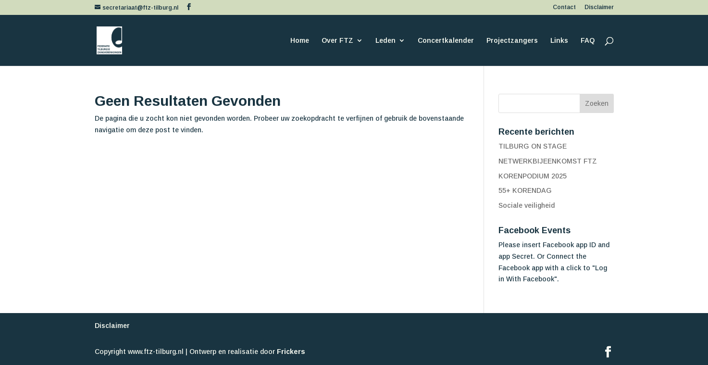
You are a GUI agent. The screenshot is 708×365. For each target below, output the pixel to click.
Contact (564, 7)
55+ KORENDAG (525, 190)
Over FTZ (337, 40)
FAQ (588, 40)
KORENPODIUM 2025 (532, 176)
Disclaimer (599, 7)
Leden (385, 40)
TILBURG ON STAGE (532, 146)
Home (299, 40)
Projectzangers (512, 40)
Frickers (291, 351)
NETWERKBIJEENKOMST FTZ (547, 161)
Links (559, 40)
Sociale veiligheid (526, 205)
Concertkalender (446, 40)
